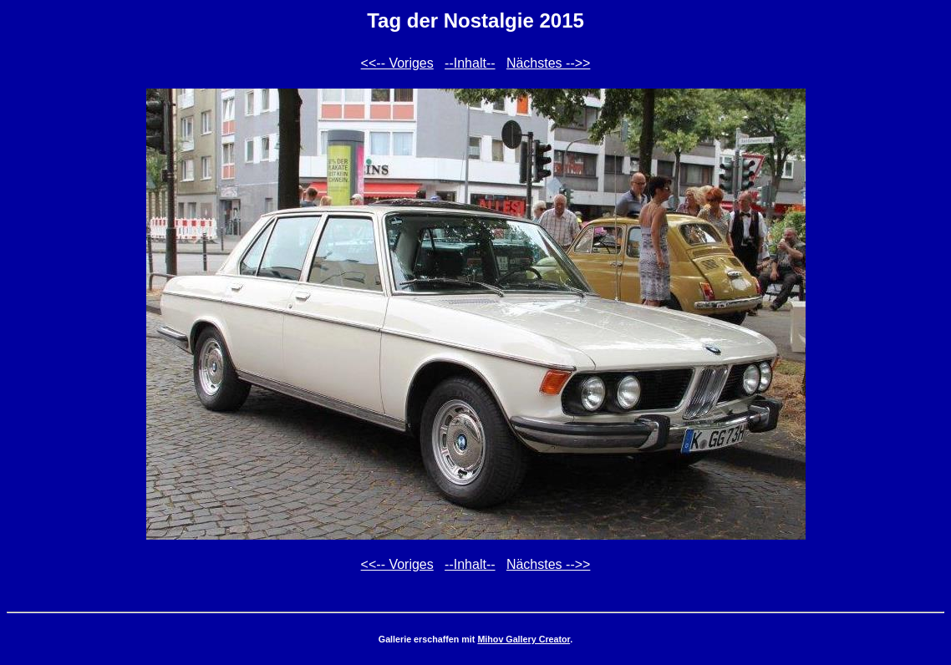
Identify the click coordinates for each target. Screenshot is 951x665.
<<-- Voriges (397, 63)
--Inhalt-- (470, 63)
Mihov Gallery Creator (523, 639)
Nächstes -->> (548, 63)
